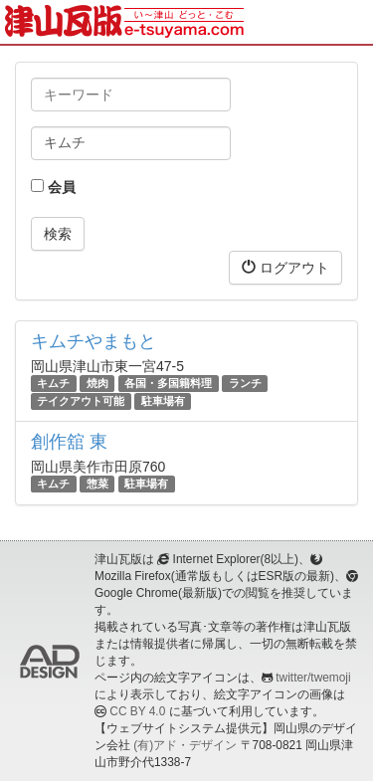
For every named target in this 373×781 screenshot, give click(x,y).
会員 (53, 187)
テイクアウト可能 (80, 401)
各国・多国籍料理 (168, 383)
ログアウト (285, 267)
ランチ (245, 383)
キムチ (53, 383)
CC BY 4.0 (137, 711)
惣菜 (97, 483)
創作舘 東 (69, 442)
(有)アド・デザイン (185, 745)
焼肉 (97, 383)
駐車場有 (163, 401)
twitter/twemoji (313, 677)
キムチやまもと (93, 341)
